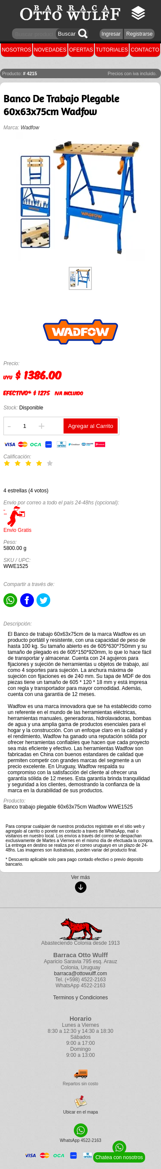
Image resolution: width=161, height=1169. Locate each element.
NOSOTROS (16, 50)
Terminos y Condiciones (80, 998)
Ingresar (111, 34)
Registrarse (139, 34)
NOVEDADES (50, 50)
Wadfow (30, 128)
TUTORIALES (112, 50)
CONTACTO (145, 50)
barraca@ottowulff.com (80, 974)
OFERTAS (81, 50)
